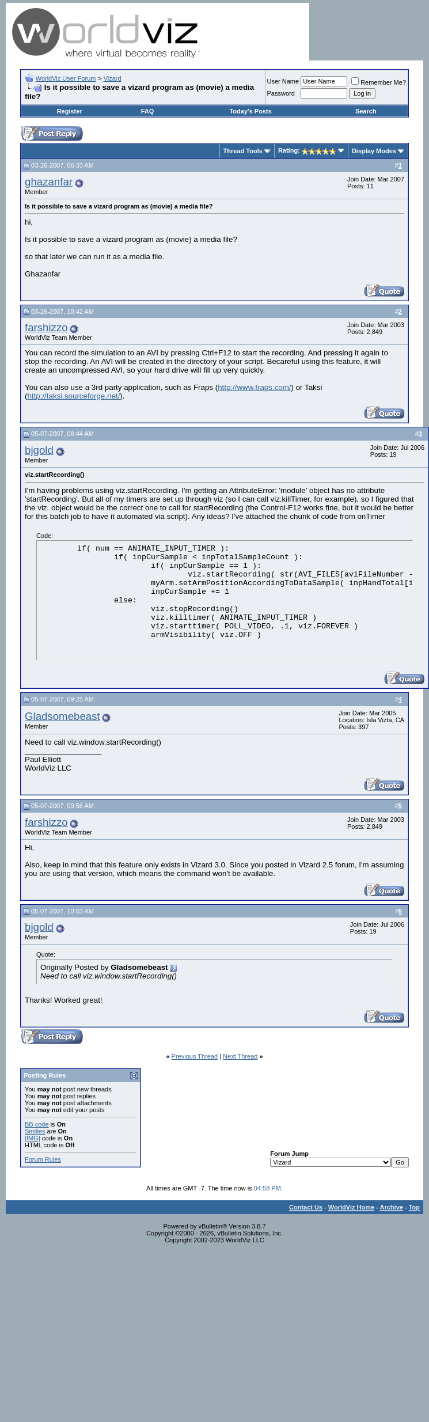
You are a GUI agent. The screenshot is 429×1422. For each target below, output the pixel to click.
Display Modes (374, 150)
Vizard (113, 78)
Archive (391, 1207)
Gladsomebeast (62, 716)
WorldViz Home (351, 1207)
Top (414, 1207)
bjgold (39, 450)
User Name (283, 81)
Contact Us (305, 1207)
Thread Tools (243, 150)
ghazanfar (49, 182)
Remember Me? (378, 82)
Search (366, 111)
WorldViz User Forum (66, 78)
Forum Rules (43, 1159)
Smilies (35, 1131)
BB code (37, 1124)
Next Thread (240, 1056)
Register (69, 111)
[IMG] (32, 1138)
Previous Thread (195, 1056)
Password (281, 93)
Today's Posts (250, 111)
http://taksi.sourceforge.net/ (73, 396)
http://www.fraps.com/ (254, 387)
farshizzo (46, 327)
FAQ (147, 111)
